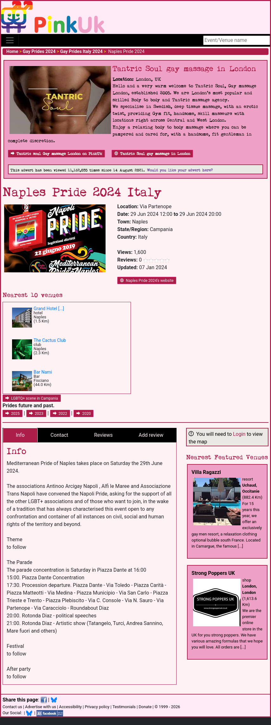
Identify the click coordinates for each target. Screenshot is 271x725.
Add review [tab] (151, 435)
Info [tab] (20, 435)
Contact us (12, 706)
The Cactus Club (50, 340)
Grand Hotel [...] (49, 308)
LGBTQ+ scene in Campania (31, 398)
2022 (60, 413)
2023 (36, 413)
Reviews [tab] (103, 435)
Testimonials (124, 706)
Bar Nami (43, 372)
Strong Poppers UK (213, 573)
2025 (12, 413)
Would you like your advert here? (180, 170)
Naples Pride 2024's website (146, 280)
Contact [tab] (59, 435)
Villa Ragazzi (206, 472)
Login (239, 434)
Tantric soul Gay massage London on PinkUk (56, 153)
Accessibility (70, 706)
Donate (145, 706)
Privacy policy (97, 706)
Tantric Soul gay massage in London (152, 153)
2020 (83, 413)
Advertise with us (40, 706)
